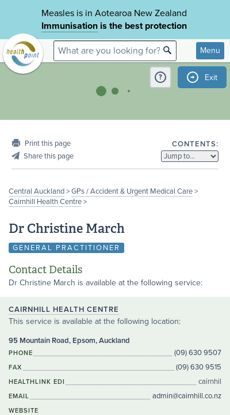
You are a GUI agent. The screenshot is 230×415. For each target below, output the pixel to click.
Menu (210, 50)
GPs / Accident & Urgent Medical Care (132, 191)
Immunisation (69, 26)
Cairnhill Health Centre (45, 201)
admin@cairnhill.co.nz (186, 396)
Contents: (195, 144)
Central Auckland (36, 191)
